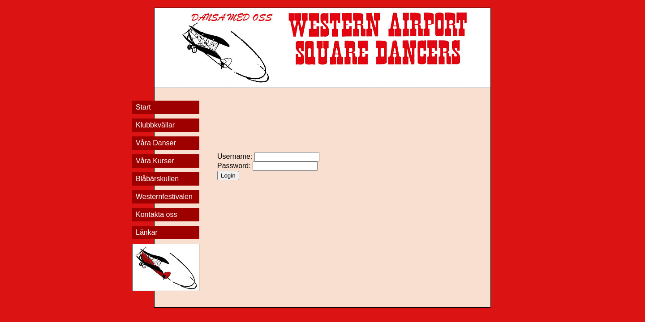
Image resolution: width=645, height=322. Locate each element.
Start (143, 107)
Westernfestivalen (164, 196)
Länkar (147, 232)
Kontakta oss (156, 214)
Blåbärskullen (157, 178)
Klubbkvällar (155, 125)
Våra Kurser (155, 161)
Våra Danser (156, 143)
